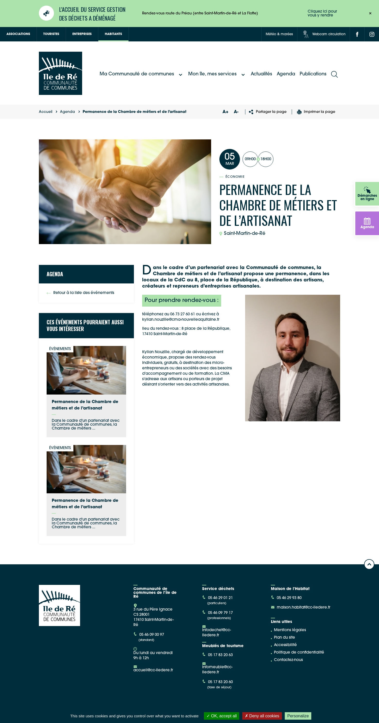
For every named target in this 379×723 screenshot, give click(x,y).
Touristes (51, 34)
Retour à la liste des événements (80, 293)
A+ (225, 112)
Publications (313, 74)
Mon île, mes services (217, 74)
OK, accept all (221, 716)
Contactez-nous (288, 660)
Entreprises (82, 34)
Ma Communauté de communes (142, 74)
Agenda (286, 74)
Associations (18, 34)
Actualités (261, 74)
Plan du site (284, 638)
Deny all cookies (262, 716)
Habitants (113, 34)
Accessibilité (285, 645)
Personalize (298, 716)
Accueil (45, 112)
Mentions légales (290, 630)
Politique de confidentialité (299, 653)
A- (236, 112)
